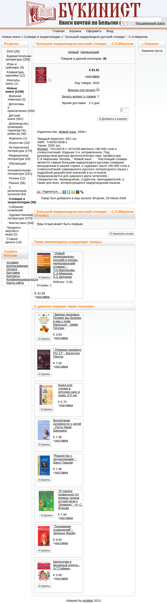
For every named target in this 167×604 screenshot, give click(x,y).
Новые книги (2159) (15, 89)
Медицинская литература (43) (17, 157)
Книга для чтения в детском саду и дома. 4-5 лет (69, 390)
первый (73, 52)
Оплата (11, 269)
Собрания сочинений (15, 208)
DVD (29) (13, 51)
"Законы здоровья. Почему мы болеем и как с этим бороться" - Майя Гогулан (67, 321)
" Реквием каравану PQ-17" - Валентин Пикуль (67, 353)
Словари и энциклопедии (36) (17, 200)
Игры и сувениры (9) (15, 65)
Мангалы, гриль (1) (13, 81)
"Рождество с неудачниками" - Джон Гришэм (65, 459)
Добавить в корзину (113, 118)
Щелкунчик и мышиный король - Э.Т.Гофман (66, 565)
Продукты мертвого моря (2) (13, 231)
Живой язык (67, 131)
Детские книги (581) (16, 117)
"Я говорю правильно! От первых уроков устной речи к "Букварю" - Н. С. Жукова (70, 499)
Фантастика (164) (17, 223)
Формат (42, 149)
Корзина (151, 43)
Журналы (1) (17, 138)
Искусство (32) (17, 142)
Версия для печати (81, 90)
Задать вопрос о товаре (79, 96)
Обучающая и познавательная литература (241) (17, 168)
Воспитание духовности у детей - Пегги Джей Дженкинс (67, 425)
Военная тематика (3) (16, 97)
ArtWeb (88, 600)
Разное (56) (17, 183)
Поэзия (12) (17, 178)
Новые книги (11, 36)
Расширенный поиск (150, 23)
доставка (92, 76)
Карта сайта (15, 282)
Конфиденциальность (22, 279)
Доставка (13, 272)
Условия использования (17, 264)
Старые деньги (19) (14, 240)
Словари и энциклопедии (42, 36)
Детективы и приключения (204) (17, 107)
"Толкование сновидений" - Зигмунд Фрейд (64, 530)
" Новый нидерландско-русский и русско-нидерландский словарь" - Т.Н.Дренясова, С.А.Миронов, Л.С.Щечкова (65, 265)
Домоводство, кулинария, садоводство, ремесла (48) (17, 128)
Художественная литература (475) (17, 216)
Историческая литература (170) (17, 149)
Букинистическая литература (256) (16, 57)
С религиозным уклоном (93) (17, 191)
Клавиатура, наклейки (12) (15, 73)
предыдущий (90, 52)
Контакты (13, 276)
